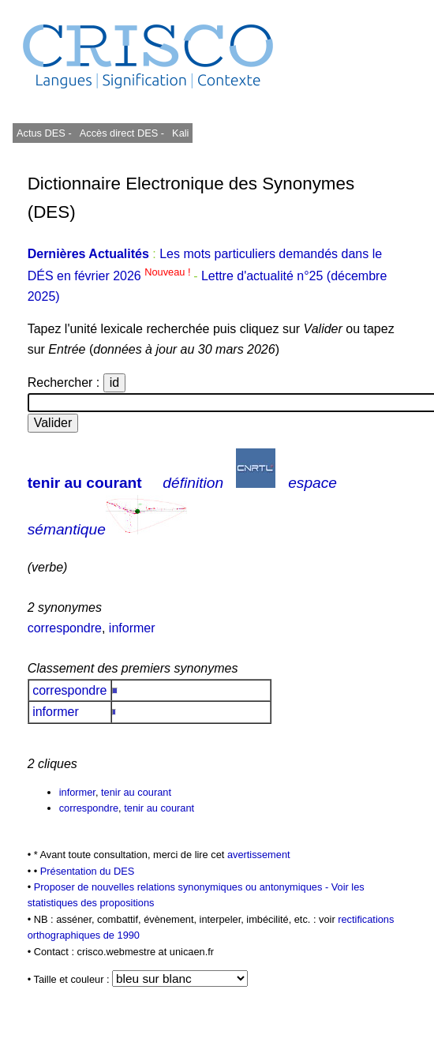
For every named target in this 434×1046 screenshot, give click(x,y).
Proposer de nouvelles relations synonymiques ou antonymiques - (182, 887)
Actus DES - (44, 133)
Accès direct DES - (122, 133)
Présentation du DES (87, 871)
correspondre (65, 628)
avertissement (258, 854)
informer (132, 628)
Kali (180, 133)
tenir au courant (85, 482)
